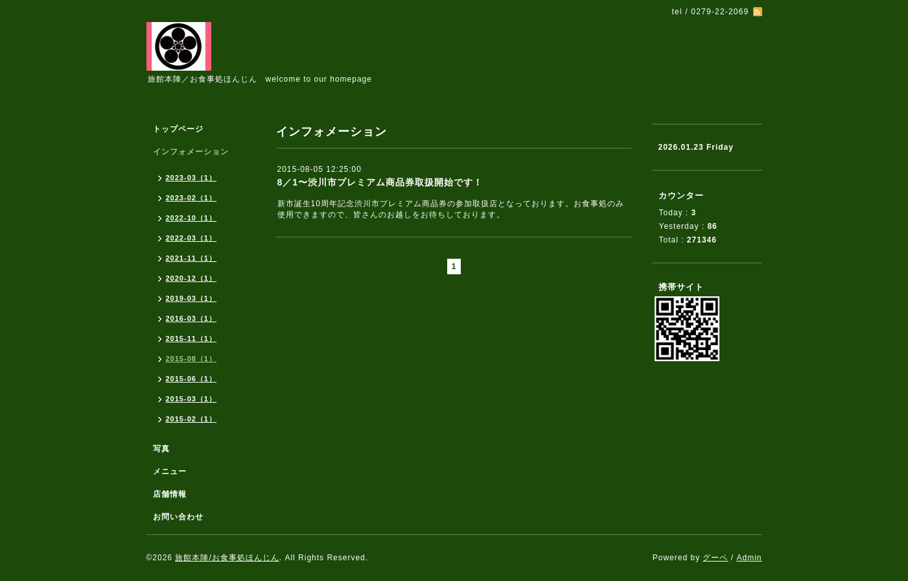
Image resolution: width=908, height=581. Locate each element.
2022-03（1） (191, 238)
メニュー (170, 471)
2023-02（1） (191, 198)
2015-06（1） (191, 379)
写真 (161, 448)
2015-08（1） (191, 358)
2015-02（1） (191, 419)
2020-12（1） (191, 278)
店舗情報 (170, 494)
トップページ (178, 129)
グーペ (715, 557)
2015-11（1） (191, 338)
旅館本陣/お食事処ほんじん (227, 557)
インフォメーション (191, 151)
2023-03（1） (191, 178)
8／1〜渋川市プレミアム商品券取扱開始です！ (380, 182)
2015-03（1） (191, 399)
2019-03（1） (191, 298)
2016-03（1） (191, 318)
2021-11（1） (191, 258)
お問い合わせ (178, 516)
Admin (749, 557)
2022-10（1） (191, 218)
